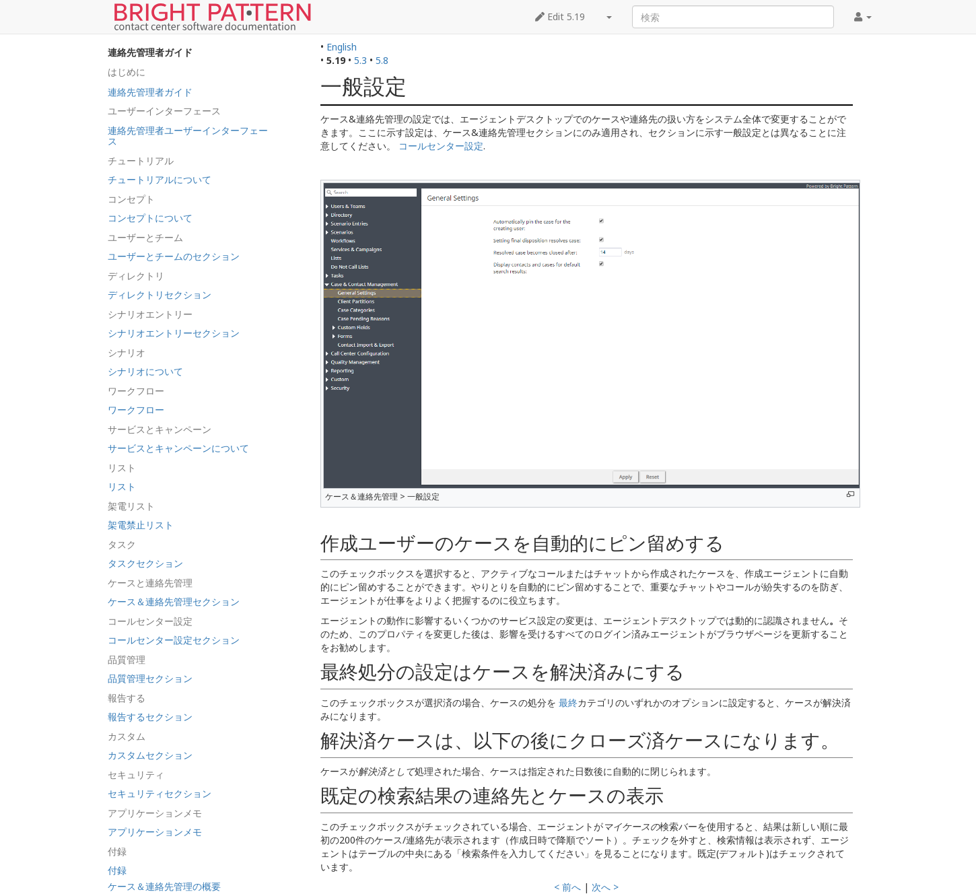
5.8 (382, 60)
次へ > (605, 887)
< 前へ (567, 887)
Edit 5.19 (560, 16)
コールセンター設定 (440, 145)
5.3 (360, 60)
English (341, 46)
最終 (568, 702)
